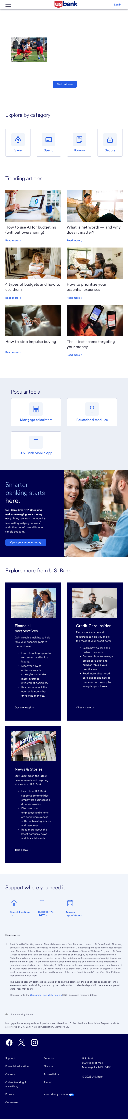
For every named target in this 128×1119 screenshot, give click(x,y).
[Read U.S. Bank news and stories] (23, 850)
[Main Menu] (8, 5)
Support (10, 1058)
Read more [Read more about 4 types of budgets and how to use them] (13, 297)
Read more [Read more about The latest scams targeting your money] (75, 354)
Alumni (48, 1082)
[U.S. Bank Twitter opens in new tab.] (21, 1042)
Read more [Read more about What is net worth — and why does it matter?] (75, 240)
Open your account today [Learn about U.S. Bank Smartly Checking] (25, 542)
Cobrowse (11, 1102)
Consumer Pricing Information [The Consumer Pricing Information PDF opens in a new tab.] (46, 995)
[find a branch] (22, 908)
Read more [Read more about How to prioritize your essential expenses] (75, 297)
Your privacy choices (59, 1094)
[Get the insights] (26, 707)
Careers (10, 1074)
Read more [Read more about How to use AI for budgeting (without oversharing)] (13, 240)
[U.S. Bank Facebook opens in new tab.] (9, 1042)
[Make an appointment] (78, 908)
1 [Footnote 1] (40, 522)
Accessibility (51, 1074)
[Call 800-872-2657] (50, 908)
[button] (118, 5)
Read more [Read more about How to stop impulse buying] (13, 352)
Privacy (9, 1094)
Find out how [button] (65, 84)
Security (49, 1058)
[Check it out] (85, 707)
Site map (49, 1066)
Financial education (17, 1066)
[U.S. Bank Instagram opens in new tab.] (34, 1042)
